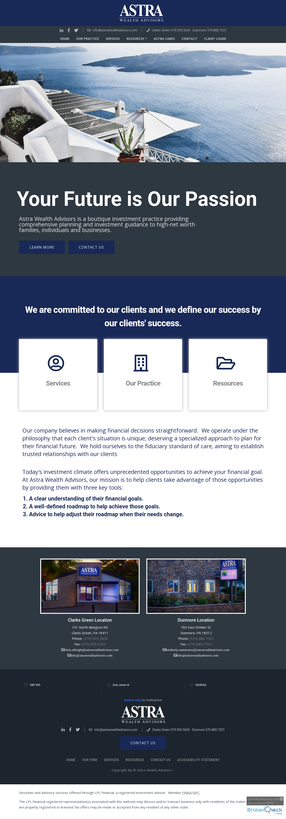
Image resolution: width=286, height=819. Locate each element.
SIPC (196, 792)
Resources (228, 383)
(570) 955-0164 (93, 644)
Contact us (143, 742)
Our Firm (89, 760)
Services (113, 38)
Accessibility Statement (198, 760)
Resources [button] (135, 38)
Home (64, 38)
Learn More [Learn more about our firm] (41, 247)
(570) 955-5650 (95, 638)
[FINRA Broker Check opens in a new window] (265, 806)
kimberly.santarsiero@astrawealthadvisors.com (197, 649)
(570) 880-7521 (201, 638)
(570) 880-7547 (199, 644)
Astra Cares (164, 38)
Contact (189, 38)
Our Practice (87, 38)
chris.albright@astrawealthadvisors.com (91, 649)
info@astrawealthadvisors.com (115, 30)
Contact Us (91, 247)
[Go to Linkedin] (61, 30)
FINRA (186, 792)
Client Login (215, 38)
